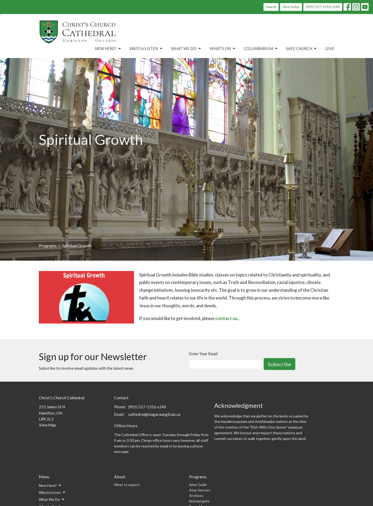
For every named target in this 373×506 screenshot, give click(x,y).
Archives (196, 495)
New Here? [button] (50, 485)
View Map (47, 425)
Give (329, 48)
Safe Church (301, 48)
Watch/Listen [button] (52, 492)
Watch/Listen (146, 48)
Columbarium (261, 48)
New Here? (108, 48)
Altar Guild (197, 484)
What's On (223, 48)
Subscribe (279, 364)
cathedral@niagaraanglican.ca (154, 414)
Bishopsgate (199, 501)
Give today (291, 7)
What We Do (186, 48)
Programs (47, 245)
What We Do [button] (52, 499)
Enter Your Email (203, 353)
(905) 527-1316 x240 (323, 7)
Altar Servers (199, 490)
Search (271, 7)
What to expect (127, 484)
